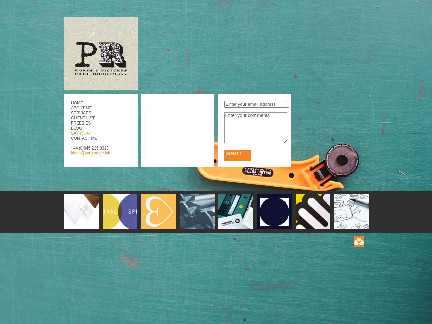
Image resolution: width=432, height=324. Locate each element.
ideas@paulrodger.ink (90, 153)
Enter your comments (255, 127)
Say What (81, 133)
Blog (76, 128)
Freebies (81, 123)
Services (81, 113)
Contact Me (84, 138)
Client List (83, 118)
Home (77, 103)
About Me (81, 108)
